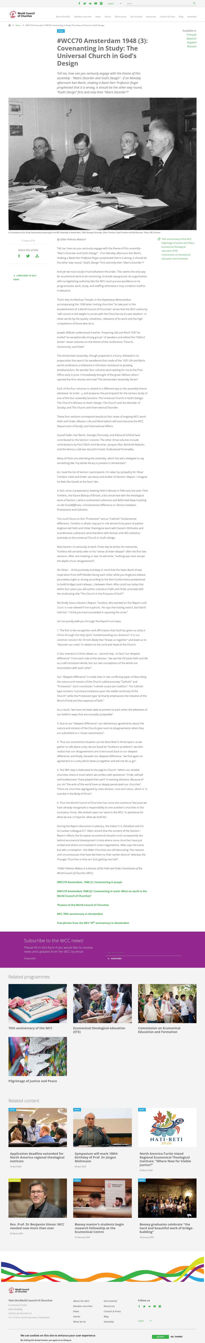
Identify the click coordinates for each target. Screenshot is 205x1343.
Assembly (192, 16)
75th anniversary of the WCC (177, 239)
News (98, 16)
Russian (192, 46)
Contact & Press (167, 16)
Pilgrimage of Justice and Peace (178, 242)
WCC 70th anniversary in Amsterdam (80, 914)
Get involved (136, 16)
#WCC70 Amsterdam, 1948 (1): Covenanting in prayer (89, 882)
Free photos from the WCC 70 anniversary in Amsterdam (93, 923)
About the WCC (63, 16)
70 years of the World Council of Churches (83, 905)
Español (192, 42)
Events (108, 16)
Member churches (83, 16)
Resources (151, 16)
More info (76, 1340)
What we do (120, 16)
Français (192, 34)
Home (9, 25)
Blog (181, 16)
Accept (160, 1336)
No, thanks (177, 1337)
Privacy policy (30, 958)
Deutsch (192, 38)
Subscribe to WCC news (25, 277)
